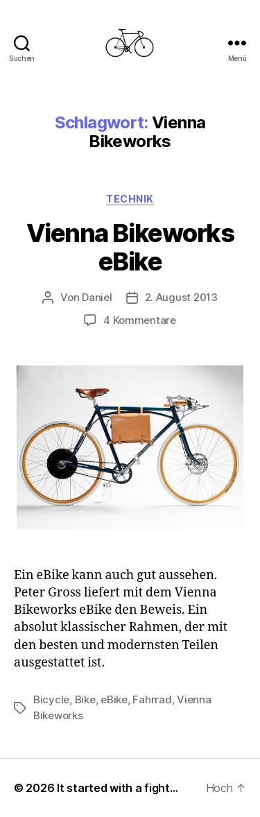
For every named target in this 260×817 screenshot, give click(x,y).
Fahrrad (151, 699)
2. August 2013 (181, 297)
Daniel (97, 297)
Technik (130, 199)
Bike (85, 699)
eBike (114, 699)
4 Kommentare (139, 320)
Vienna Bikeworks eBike (130, 247)
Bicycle (51, 699)
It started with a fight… (117, 788)
